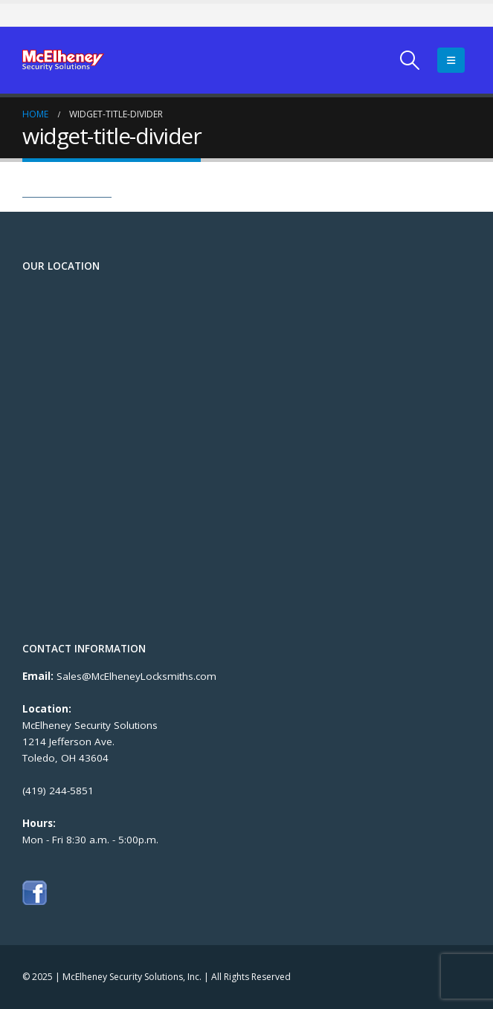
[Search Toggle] (410, 60)
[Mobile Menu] (451, 60)
